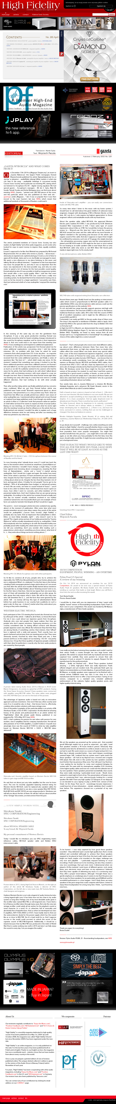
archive (16, 15)
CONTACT (21, 1083)
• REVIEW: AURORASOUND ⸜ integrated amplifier (25, 49)
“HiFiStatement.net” (32, 1026)
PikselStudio (112, 1100)
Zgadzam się (71, 6)
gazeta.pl (7, 197)
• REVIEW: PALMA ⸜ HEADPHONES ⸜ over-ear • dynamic (26, 55)
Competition (64, 586)
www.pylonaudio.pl (67, 942)
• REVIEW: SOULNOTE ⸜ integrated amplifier (24, 66)
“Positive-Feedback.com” (14, 1026)
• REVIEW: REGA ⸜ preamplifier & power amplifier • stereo (32, 58)
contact (26, 15)
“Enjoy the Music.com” (42, 1024)
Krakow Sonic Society (40, 15)
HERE (12, 192)
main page (6, 15)
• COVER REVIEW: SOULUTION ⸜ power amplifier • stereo (29, 41)
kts (26, 1098)
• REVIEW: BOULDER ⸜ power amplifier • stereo (23, 52)
